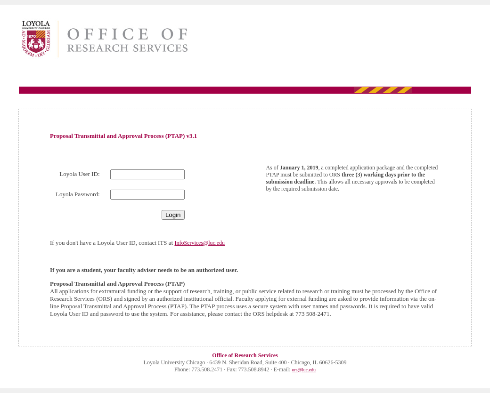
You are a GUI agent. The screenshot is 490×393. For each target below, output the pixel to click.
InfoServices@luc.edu (199, 243)
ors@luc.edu (304, 369)
